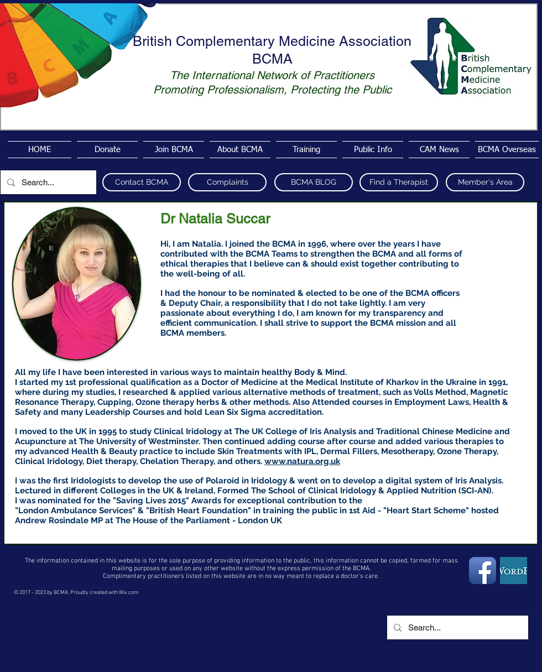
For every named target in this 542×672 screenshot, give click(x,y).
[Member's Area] (485, 182)
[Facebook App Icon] (482, 570)
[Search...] (47, 182)
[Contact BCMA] (141, 182)
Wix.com (129, 592)
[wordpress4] (513, 570)
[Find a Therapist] (398, 182)
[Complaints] (227, 182)
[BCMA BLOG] (313, 182)
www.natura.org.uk (302, 461)
